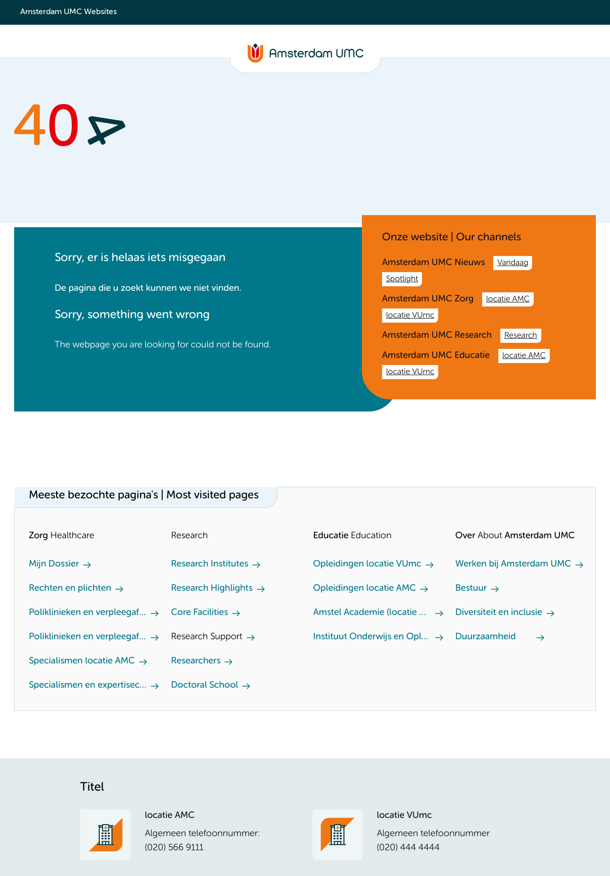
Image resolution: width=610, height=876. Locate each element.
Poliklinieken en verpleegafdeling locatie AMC (88, 612)
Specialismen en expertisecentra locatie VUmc (88, 685)
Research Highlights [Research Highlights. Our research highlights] (211, 588)
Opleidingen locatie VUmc (367, 564)
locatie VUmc (410, 316)
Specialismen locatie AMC (82, 661)
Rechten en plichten (70, 588)
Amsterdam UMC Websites (68, 12)
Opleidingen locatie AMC (364, 588)
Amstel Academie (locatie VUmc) (372, 612)
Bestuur (471, 588)
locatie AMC (508, 299)
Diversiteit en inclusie (498, 612)
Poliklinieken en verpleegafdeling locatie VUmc (88, 637)
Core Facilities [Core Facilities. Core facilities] (199, 612)
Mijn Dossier (54, 564)
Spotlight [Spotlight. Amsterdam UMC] (402, 279)
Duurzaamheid (485, 637)
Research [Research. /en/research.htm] (520, 336)
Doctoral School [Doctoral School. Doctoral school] (204, 685)
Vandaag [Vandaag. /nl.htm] (512, 263)
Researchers (195, 661)
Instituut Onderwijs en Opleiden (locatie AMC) (372, 637)
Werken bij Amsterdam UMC (513, 564)
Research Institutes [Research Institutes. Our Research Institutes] (209, 564)
